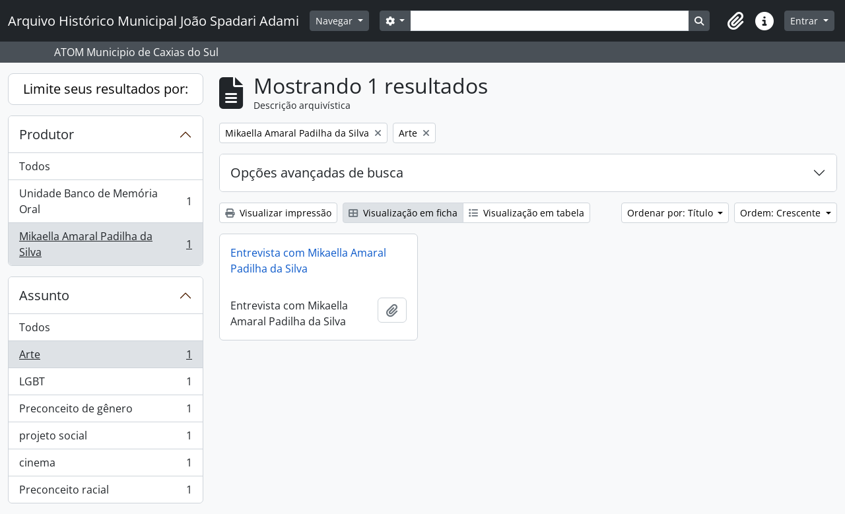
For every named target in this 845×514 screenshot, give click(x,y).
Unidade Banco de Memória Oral (105, 201)
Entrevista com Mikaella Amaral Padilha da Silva (308, 260)
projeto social (105, 438)
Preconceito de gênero (105, 411)
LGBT (105, 384)
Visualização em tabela (526, 213)
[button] (735, 21)
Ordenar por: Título (671, 213)
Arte (105, 357)
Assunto (44, 295)
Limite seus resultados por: (105, 89)
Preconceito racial (105, 492)
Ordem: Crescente (781, 213)
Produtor (46, 134)
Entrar (805, 21)
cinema (105, 465)
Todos (34, 166)
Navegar (335, 21)
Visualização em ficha (403, 213)
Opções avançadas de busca (316, 172)
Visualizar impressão (278, 213)
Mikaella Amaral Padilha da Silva (105, 244)
